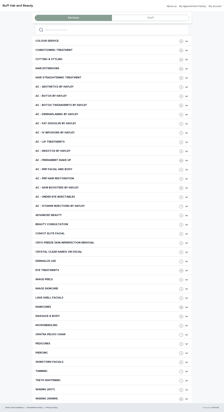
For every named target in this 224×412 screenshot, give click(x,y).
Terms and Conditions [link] (14, 408)
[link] (83, 5)
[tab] (73, 18)
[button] (112, 41)
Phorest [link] (215, 408)
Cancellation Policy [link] (35, 408)
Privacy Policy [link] (52, 408)
